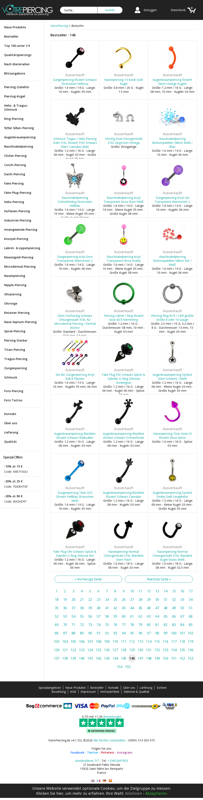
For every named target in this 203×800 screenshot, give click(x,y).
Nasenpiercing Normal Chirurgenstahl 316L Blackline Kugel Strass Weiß (172, 556)
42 (115, 608)
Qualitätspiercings (17, 55)
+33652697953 (118, 761)
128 (123, 650)
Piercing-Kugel (14, 96)
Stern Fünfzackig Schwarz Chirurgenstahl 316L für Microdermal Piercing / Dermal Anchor (75, 322)
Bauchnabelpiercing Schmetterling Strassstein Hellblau (75, 202)
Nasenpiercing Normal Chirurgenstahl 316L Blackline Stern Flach (124, 556)
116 (165, 641)
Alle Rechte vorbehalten (109, 740)
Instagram (124, 752)
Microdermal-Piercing (20, 266)
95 (132, 633)
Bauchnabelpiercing (18, 146)
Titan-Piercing (14, 350)
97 (149, 633)
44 (132, 608)
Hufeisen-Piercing (17, 211)
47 (157, 608)
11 (140, 591)
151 (174, 658)
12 (149, 591)
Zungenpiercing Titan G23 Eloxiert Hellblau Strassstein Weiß (75, 497)
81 (157, 624)
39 (90, 608)
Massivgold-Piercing (18, 257)
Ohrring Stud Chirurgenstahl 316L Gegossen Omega (123, 141)
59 (115, 616)
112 (132, 641)
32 (174, 599)
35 (57, 608)
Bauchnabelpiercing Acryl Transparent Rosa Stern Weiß (124, 200)
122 (73, 650)
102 (190, 633)
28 (140, 599)
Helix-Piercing (14, 202)
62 (140, 616)
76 (115, 624)
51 (191, 608)
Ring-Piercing (13, 119)
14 (165, 591)
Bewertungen (112, 717)
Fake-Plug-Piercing (17, 193)
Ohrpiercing (12, 294)
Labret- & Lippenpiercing (22, 248)
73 (90, 624)
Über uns (10, 423)
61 (132, 616)
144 (115, 658)
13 (157, 591)
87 (65, 633)
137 (56, 658)
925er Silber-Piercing (19, 128)
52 (57, 616)
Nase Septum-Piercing (20, 322)
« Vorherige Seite (88, 579)
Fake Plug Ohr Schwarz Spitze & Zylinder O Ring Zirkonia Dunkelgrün (123, 379)
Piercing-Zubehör (16, 87)
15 (174, 591)
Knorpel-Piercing (16, 239)
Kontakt (10, 414)
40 (98, 608)
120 (56, 650)
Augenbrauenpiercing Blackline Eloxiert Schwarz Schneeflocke (123, 436)
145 (123, 658)
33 (182, 599)
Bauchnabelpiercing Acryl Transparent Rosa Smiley (124, 259)
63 (149, 616)
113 (140, 641)
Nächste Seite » (159, 579)
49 (174, 608)
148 (149, 658)
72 (82, 624)
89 (82, 633)
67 (182, 616)
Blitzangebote (14, 73)
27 (132, 599)
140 (82, 658)
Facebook (77, 752)
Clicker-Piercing (15, 156)
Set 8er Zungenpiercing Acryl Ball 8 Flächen (75, 377)
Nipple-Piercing (15, 285)
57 (98, 616)
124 (90, 650)
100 (174, 633)
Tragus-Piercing (15, 359)
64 (157, 616)
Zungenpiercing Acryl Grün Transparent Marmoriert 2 (75, 259)
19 (65, 599)
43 (124, 608)
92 (107, 633)
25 (115, 599)
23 (98, 599)
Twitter (92, 752)
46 (149, 608)
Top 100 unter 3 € (17, 46)
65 (165, 616)
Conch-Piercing (15, 165)
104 (65, 641)
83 (174, 624)
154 (119, 666)
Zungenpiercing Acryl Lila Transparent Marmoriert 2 (172, 200)
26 (124, 599)
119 (190, 641)
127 (115, 650)
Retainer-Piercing (17, 313)
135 (182, 650)
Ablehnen (133, 793)
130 (140, 650)
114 (149, 641)
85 (191, 624)
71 (73, 624)
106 (82, 641)
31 (165, 599)
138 (65, 658)
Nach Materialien (17, 64)
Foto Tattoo (13, 400)
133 (165, 650)
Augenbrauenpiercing (20, 137)
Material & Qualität (136, 692)
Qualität (10, 442)
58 (107, 616)
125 (98, 650)
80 (149, 624)
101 (182, 633)
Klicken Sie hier (49, 793)
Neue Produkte (15, 27)
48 (165, 608)
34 (191, 599)
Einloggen (150, 10)
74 (98, 624)
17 (191, 591)
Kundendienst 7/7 (87, 761)
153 (190, 658)
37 (73, 608)
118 (182, 641)
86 (57, 633)
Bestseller (11, 36)
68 (191, 616)
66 (174, 616)
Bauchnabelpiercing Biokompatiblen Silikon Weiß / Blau (172, 143)
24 (107, 599)
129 (132, 650)
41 (107, 608)
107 (90, 641)
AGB (73, 692)
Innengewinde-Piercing (20, 230)
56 (90, 616)
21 (82, 599)
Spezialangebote (50, 688)
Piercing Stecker (15, 340)
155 (128, 666)
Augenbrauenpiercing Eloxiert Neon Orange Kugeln (172, 82)
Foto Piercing (13, 391)
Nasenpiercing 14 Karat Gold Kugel (123, 82)
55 (82, 616)
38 (82, 608)
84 (182, 624)
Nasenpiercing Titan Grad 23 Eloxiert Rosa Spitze (172, 436)
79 (140, 624)
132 (157, 650)
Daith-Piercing (14, 174)
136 (190, 650)
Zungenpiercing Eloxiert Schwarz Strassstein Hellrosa (75, 82)
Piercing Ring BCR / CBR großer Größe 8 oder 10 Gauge (172, 318)
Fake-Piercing (14, 183)
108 (98, 641)
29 (149, 599)
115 (157, 641)
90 (90, 633)
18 (57, 599)
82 (165, 624)
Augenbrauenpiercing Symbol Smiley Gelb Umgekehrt (172, 495)
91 (98, 633)
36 (65, 608)
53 (65, 616)
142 (98, 658)
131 (149, 650)
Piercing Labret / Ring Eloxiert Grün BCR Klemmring (124, 318)
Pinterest (107, 752)
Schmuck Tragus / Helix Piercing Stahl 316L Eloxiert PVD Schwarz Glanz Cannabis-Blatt (75, 143)
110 (115, 641)
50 (182, 608)
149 (157, 658)
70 (65, 624)
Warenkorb (178, 10)
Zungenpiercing (15, 368)
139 (73, 658)
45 (140, 608)
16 (182, 591)
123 (82, 650)
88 (73, 633)
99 (165, 633)
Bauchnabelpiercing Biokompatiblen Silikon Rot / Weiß (172, 261)
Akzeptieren (156, 793)
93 (115, 633)
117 (174, 641)
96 (140, 633)
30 (157, 599)
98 (157, 633)
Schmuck (10, 377)
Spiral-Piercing (14, 331)
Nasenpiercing (14, 276)
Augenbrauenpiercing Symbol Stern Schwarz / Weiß (172, 377)
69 (57, 624)
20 (73, 599)
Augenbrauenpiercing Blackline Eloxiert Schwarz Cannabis (123, 495)
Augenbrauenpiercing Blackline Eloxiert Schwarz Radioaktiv (74, 436)
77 (124, 624)
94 (124, 633)
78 (132, 624)
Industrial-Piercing (17, 220)
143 (107, 658)
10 (132, 591)
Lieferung (11, 432)
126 (107, 650)
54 (73, 616)
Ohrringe (10, 303)
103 (56, 641)
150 (165, 658)
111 (123, 641)
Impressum (88, 692)
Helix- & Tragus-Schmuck (16, 107)
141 (90, 658)
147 (140, 658)
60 (124, 616)
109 (107, 641)
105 (73, 641)
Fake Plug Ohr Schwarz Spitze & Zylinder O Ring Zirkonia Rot (74, 554)
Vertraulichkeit (109, 692)
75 (107, 624)
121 (65, 650)
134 (174, 650)
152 (182, 658)
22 (90, 599)
